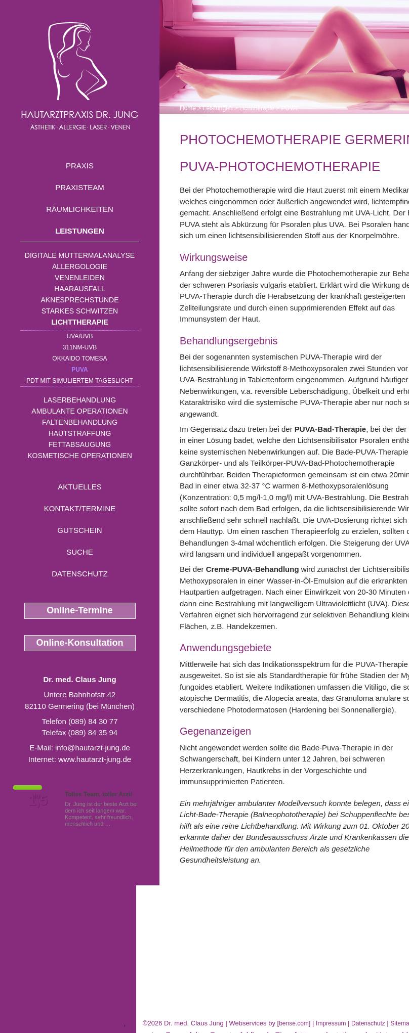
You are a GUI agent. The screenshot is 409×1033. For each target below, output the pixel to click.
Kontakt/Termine (79, 508)
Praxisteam (79, 187)
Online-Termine (80, 610)
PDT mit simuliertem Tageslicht (79, 380)
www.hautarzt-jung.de (94, 759)
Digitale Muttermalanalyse (80, 255)
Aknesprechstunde (79, 300)
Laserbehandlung (80, 400)
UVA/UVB (80, 336)
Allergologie (79, 266)
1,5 (38, 800)
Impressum (331, 1023)
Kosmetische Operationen (79, 456)
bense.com (294, 1023)
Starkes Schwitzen (80, 311)
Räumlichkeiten (79, 209)
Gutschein (79, 530)
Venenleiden (80, 278)
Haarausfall (79, 289)
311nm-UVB (80, 347)
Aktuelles (80, 486)
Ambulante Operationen (79, 411)
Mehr (118, 824)
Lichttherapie (80, 322)
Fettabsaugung (80, 444)
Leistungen (79, 231)
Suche (79, 552)
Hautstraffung (80, 433)
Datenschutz (80, 573)
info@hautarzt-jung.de (92, 747)
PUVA (79, 369)
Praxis (80, 165)
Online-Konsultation (80, 643)
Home (188, 108)
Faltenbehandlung (79, 422)
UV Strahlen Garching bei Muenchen (62, 1023)
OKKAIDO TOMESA (79, 358)
